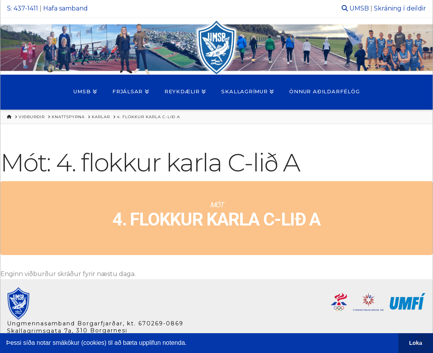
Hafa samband (65, 8)
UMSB (359, 8)
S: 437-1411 (22, 8)
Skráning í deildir (400, 8)
